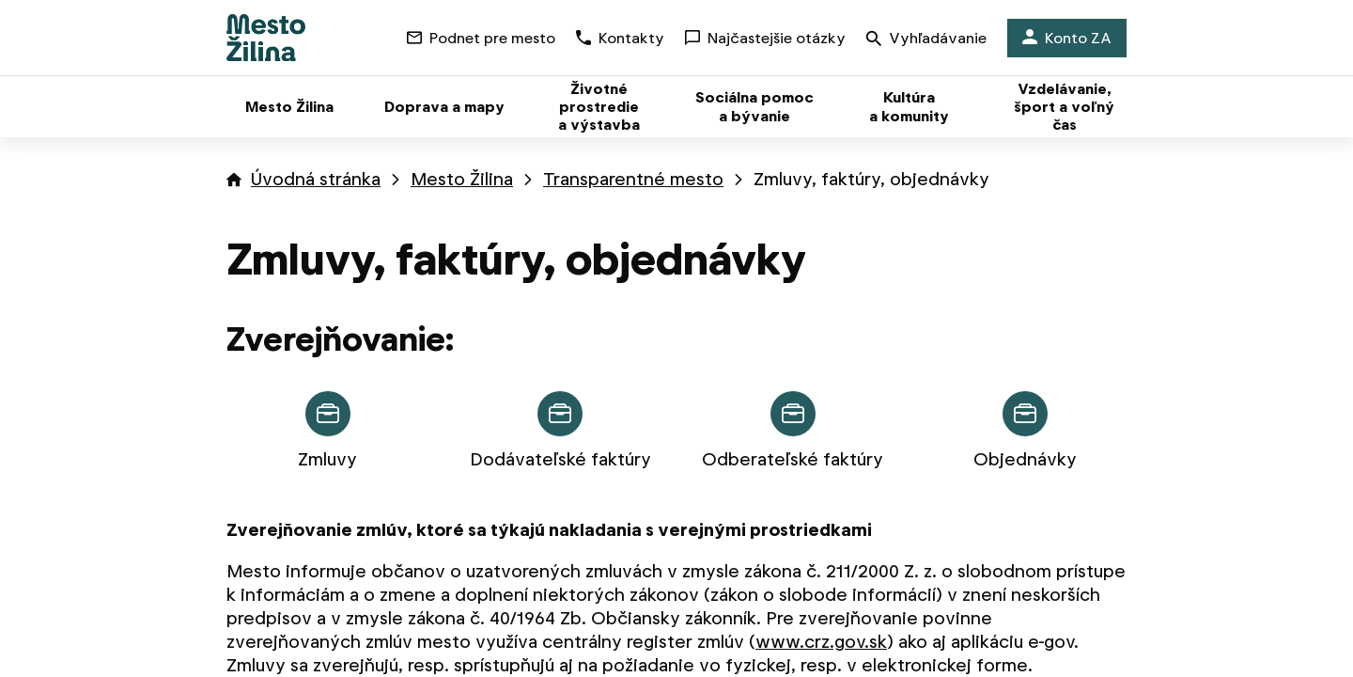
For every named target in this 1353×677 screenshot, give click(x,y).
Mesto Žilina (462, 179)
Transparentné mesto (633, 179)
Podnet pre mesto (481, 38)
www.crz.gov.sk (821, 642)
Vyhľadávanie (926, 40)
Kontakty (620, 38)
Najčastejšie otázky (765, 38)
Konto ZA (1067, 38)
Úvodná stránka (316, 179)
